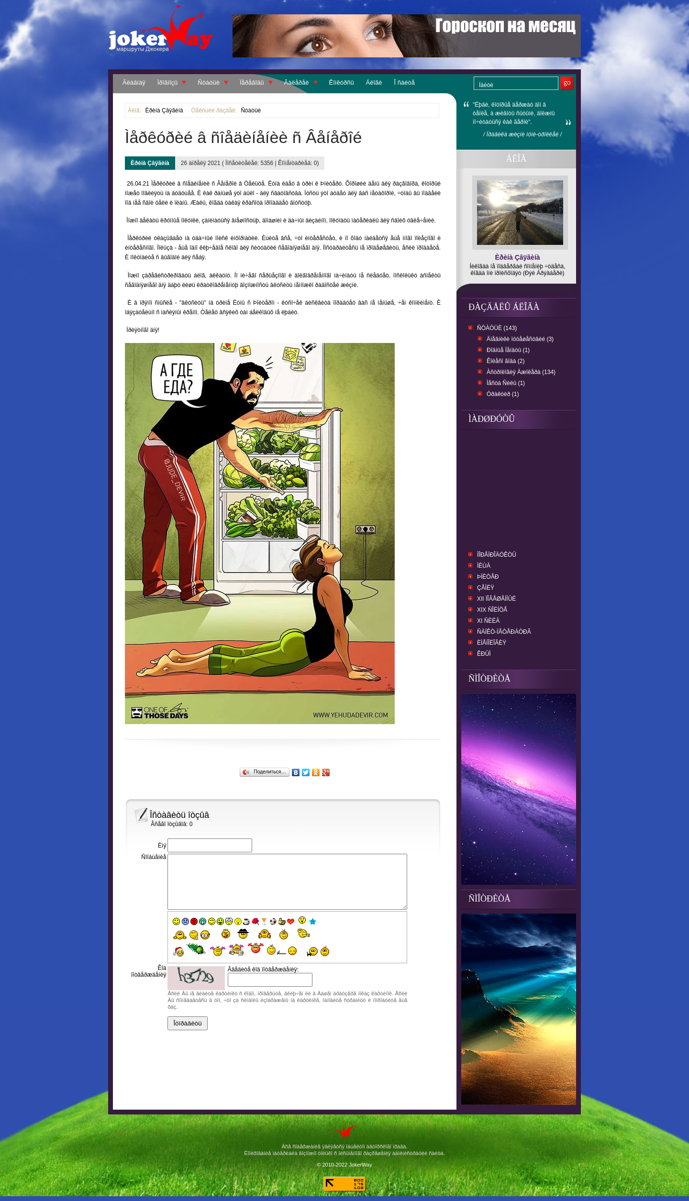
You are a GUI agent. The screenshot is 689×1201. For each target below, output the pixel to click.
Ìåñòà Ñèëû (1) (506, 383)
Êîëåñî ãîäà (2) (505, 361)
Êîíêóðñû (341, 82)
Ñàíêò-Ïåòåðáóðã (504, 631)
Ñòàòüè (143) (497, 328)
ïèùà (483, 565)
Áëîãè (374, 82)
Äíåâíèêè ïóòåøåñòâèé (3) (520, 339)
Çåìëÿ (485, 587)
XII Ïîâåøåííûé (496, 598)
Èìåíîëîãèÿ (491, 642)
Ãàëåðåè (296, 82)
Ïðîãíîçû (167, 82)
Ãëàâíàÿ (133, 82)
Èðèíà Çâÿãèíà (164, 110)
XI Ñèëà (488, 620)
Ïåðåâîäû (252, 82)
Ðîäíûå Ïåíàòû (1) (508, 350)
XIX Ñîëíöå (492, 609)
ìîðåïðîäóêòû (496, 554)
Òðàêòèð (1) (503, 394)
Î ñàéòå (404, 82)
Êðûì (484, 653)
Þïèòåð (488, 576)
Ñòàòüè (209, 82)
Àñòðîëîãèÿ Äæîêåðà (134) (521, 372)
